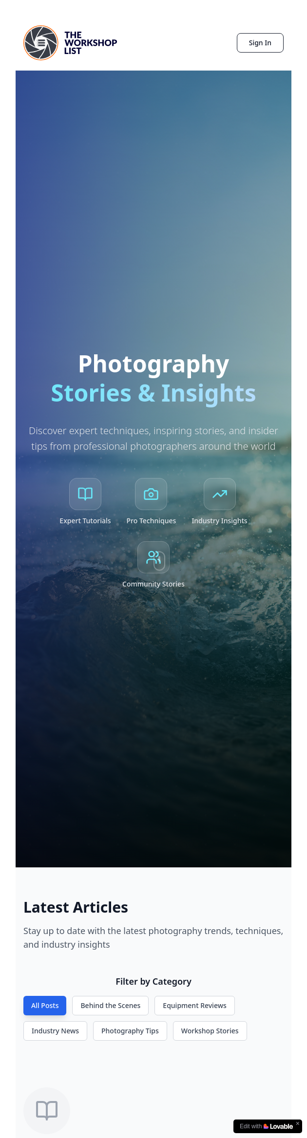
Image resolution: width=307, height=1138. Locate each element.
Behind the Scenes (110, 1005)
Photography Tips (130, 1030)
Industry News (55, 1030)
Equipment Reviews (194, 1005)
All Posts (44, 1005)
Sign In (260, 42)
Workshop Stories (210, 1030)
